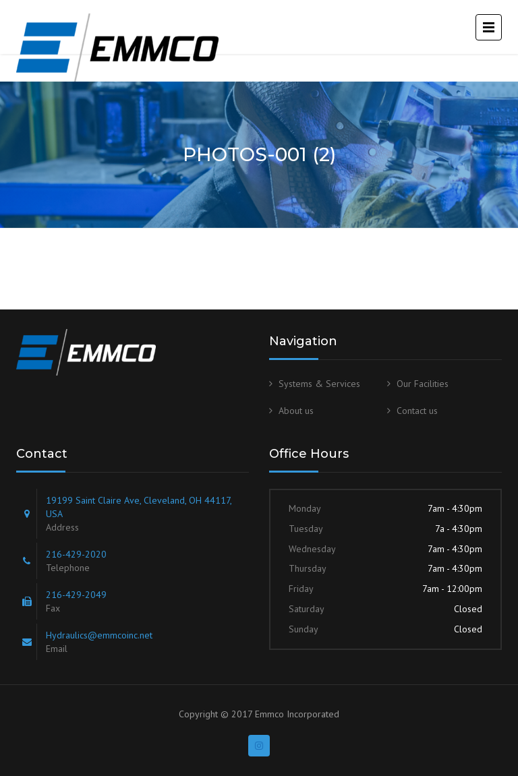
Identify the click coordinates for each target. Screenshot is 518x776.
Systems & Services (319, 384)
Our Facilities (423, 384)
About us (296, 411)
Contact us (417, 411)
